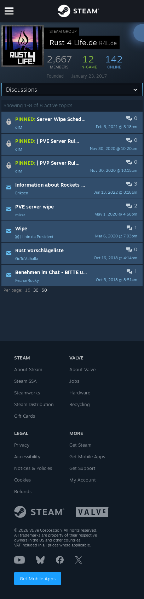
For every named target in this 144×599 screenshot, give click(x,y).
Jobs (74, 381)
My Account (82, 480)
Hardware (79, 392)
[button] (72, 122)
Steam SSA (25, 381)
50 (44, 290)
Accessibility (27, 456)
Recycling (79, 404)
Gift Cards (24, 416)
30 (36, 290)
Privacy (21, 445)
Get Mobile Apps (38, 578)
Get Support (82, 468)
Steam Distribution (34, 404)
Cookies (22, 480)
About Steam (28, 369)
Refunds (22, 491)
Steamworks (27, 392)
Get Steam (80, 445)
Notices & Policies (33, 468)
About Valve (82, 369)
